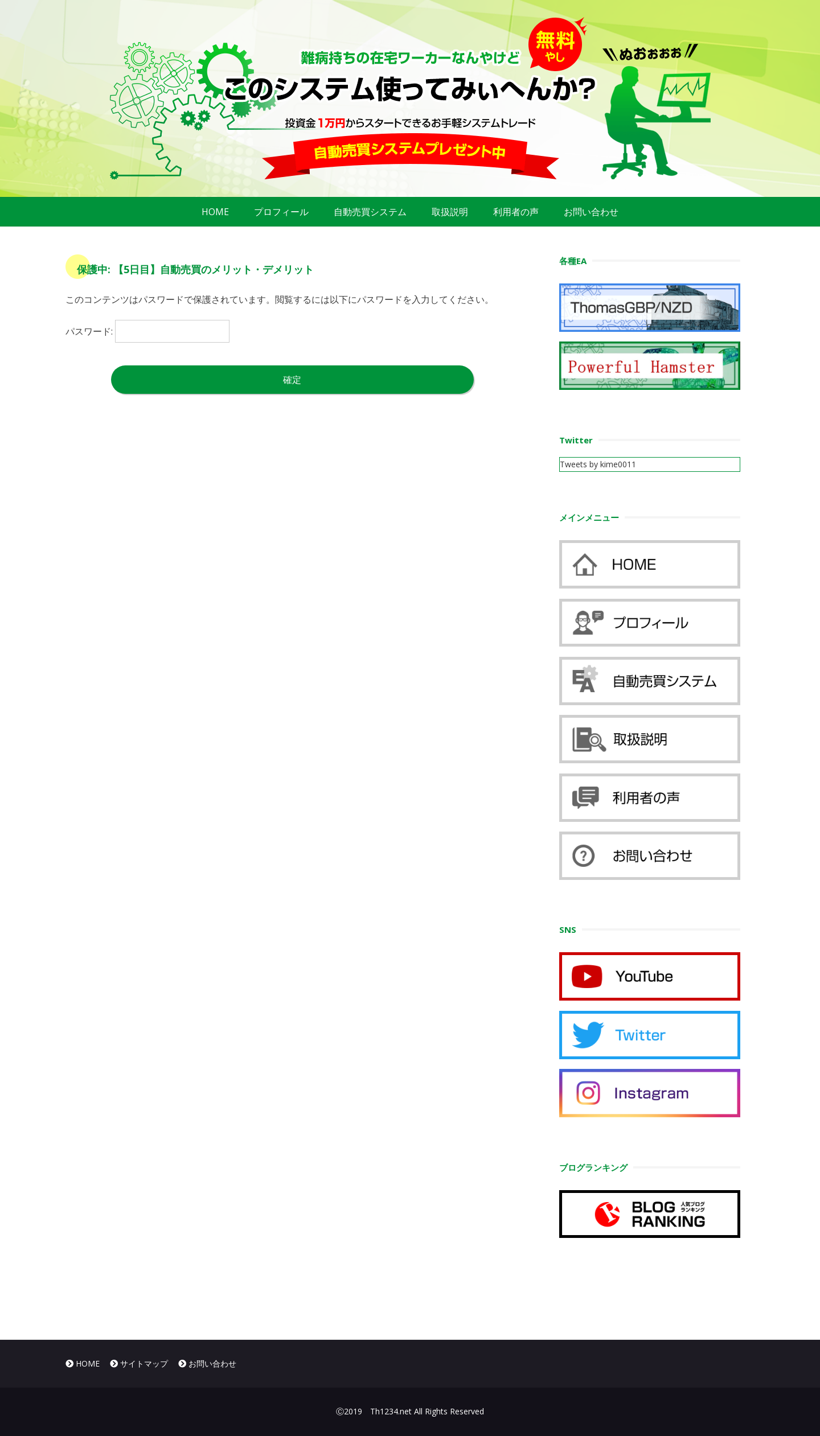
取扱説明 (450, 211)
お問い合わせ (591, 211)
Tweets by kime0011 (598, 464)
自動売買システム (370, 211)
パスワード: (147, 331)
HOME (215, 211)
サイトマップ (139, 1363)
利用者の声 (516, 211)
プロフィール (281, 211)
